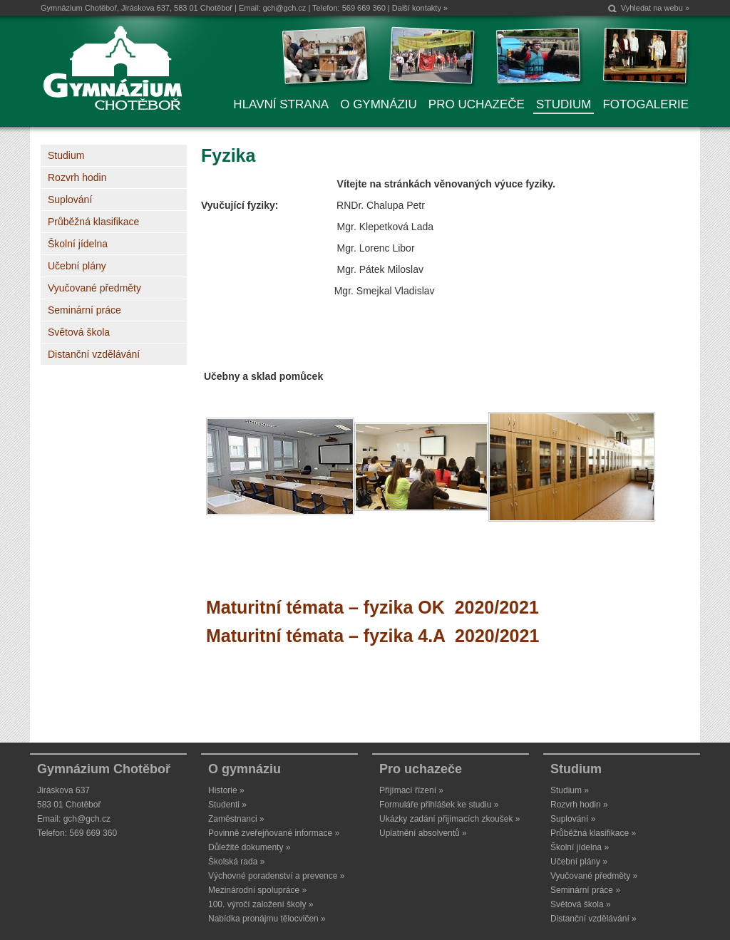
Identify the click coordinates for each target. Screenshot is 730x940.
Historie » (226, 790)
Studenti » (227, 805)
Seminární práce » (585, 890)
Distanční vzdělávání (94, 354)
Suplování (70, 199)
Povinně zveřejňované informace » (273, 833)
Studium (66, 155)
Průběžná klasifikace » (593, 833)
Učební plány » (578, 862)
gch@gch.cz (285, 8)
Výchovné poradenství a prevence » (276, 876)
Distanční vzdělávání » (593, 919)
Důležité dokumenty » (249, 847)
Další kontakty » (420, 8)
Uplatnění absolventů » (423, 833)
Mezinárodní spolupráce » (257, 890)
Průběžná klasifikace (93, 221)
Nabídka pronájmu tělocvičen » (267, 919)
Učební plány (77, 266)
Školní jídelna (78, 243)
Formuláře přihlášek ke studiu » (438, 805)
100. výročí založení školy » (260, 904)
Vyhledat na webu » (655, 8)
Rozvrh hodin (77, 177)
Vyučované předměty (94, 288)
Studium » (569, 790)
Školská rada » (236, 862)
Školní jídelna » (579, 847)
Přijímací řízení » (411, 790)
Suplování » (572, 819)
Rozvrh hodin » (579, 805)
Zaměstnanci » (236, 819)
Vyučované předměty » (593, 876)
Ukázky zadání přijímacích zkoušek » (449, 819)
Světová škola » (580, 904)
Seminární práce (84, 310)
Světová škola (79, 332)
